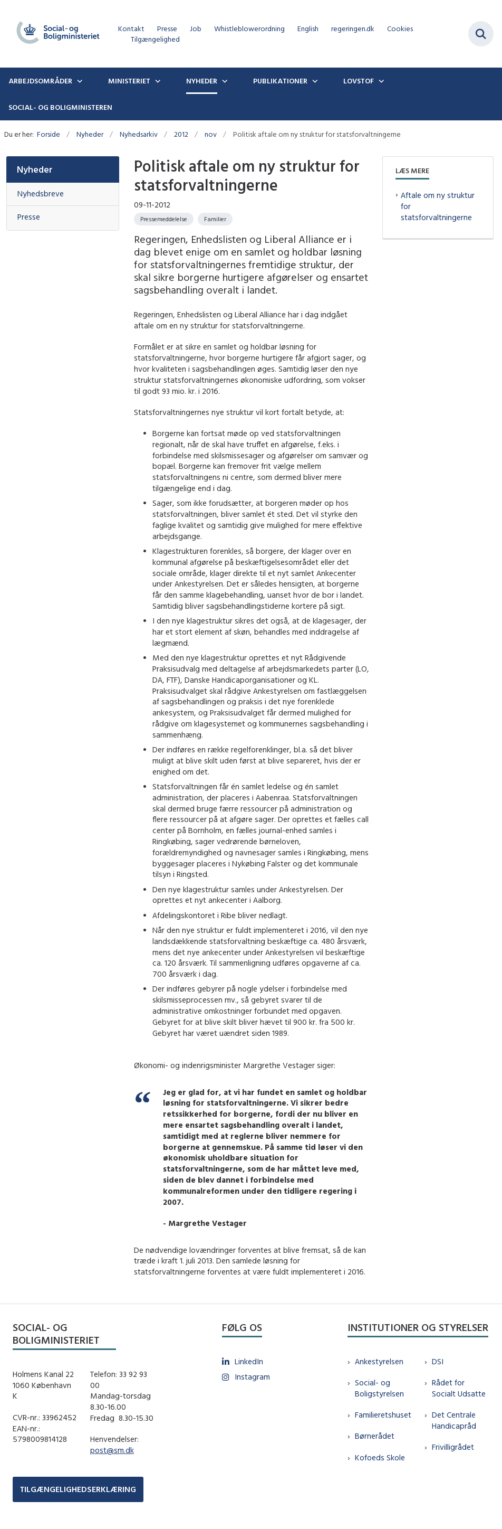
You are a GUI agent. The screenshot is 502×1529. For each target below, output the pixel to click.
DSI (437, 1361)
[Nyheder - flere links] (223, 80)
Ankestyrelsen (379, 1361)
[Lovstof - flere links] (380, 80)
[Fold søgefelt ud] (481, 33)
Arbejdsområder (40, 81)
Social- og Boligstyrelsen (379, 1388)
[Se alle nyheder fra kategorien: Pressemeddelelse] (164, 219)
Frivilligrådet (453, 1447)
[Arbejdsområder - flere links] (78, 80)
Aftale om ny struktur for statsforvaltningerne (438, 206)
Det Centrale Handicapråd (454, 1420)
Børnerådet (374, 1436)
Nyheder (201, 81)
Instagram (252, 1377)
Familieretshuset (383, 1415)
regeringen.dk (352, 29)
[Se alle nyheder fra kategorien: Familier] (215, 219)
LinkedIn (249, 1361)
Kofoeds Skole (380, 1457)
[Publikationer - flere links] (314, 80)
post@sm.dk (112, 1450)
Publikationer (280, 81)
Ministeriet (129, 81)
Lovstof (358, 81)
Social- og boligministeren (60, 107)
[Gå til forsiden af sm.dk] (55, 34)
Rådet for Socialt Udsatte (459, 1388)
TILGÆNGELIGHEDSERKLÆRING (78, 1489)
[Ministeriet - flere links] (156, 80)
